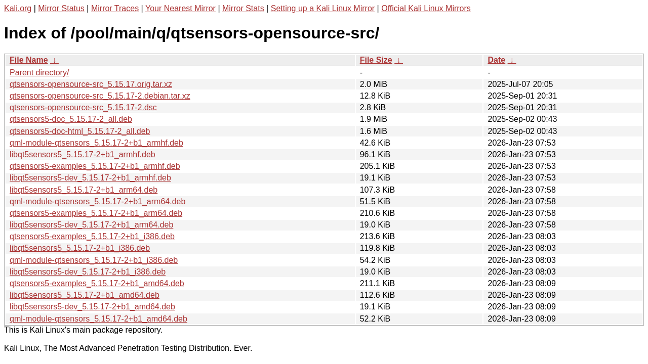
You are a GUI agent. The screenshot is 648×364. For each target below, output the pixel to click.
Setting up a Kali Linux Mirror (323, 8)
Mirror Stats (243, 8)
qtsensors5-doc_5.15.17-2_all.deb (71, 119)
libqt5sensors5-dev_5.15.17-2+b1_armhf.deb (90, 177)
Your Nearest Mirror (180, 8)
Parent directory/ (39, 72)
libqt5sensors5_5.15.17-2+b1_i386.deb (80, 248)
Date (496, 60)
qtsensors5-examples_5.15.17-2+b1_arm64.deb (96, 213)
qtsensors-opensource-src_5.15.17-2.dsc (83, 107)
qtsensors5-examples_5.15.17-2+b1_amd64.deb (97, 283)
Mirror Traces (115, 8)
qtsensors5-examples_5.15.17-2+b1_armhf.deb (95, 166)
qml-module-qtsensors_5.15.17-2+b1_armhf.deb (96, 143)
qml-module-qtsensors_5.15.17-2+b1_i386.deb (94, 260)
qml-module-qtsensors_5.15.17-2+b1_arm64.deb (97, 201)
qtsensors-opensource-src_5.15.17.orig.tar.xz (91, 84)
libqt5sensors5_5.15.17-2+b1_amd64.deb (84, 295)
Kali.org (17, 8)
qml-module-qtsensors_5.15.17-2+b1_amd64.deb (98, 318)
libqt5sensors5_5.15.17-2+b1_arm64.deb (83, 190)
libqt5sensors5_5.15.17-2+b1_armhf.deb (82, 154)
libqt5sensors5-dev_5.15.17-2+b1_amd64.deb (92, 306)
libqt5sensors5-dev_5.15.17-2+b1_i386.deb (88, 271)
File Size (376, 60)
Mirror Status (61, 8)
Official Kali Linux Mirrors (426, 8)
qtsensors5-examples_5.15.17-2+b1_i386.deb (92, 236)
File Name (29, 60)
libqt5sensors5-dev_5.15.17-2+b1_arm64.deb (91, 224)
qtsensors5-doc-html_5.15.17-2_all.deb (80, 131)
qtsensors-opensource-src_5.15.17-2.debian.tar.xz (100, 96)
